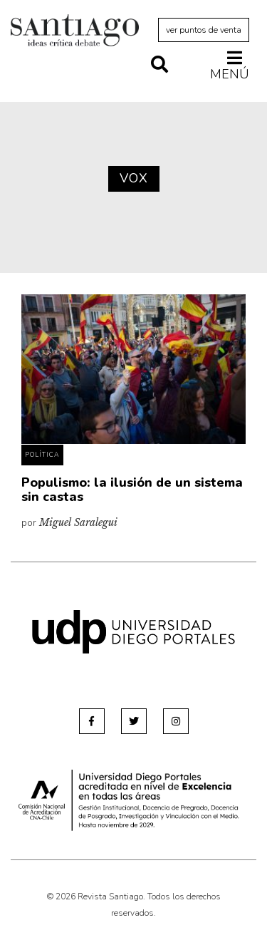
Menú (229, 65)
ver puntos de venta (203, 30)
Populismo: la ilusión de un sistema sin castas (132, 489)
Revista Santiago (75, 32)
